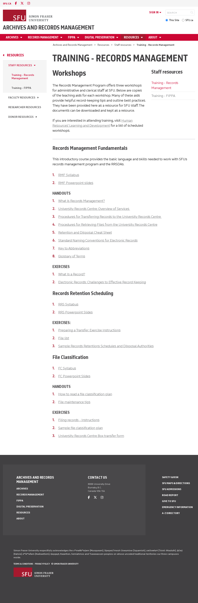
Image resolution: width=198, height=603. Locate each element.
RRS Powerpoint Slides (75, 312)
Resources (132, 37)
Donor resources (20, 117)
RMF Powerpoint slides (75, 183)
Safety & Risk (170, 477)
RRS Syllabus (68, 304)
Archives (12, 37)
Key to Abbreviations (73, 248)
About (153, 37)
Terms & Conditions (23, 563)
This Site (174, 20)
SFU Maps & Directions (176, 483)
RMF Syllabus (68, 175)
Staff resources (122, 44)
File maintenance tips (74, 402)
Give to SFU (169, 501)
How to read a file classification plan (85, 394)
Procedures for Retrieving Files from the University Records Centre (107, 224)
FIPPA (72, 37)
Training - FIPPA (21, 88)
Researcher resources (24, 107)
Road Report (170, 495)
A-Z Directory (171, 513)
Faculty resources (21, 97)
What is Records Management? (81, 201)
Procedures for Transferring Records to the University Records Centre (110, 217)
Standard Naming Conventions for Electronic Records (98, 240)
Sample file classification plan (80, 428)
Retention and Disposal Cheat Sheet (85, 232)
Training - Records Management (23, 76)
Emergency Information (177, 507)
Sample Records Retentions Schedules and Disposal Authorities (106, 346)
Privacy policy (42, 563)
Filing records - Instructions (78, 420)
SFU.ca (189, 20)
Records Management (43, 37)
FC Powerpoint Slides (74, 376)
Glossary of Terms (71, 256)
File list (63, 338)
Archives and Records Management (48, 27)
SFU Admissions (171, 489)
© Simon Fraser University (64, 563)
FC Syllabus (67, 368)
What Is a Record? (71, 274)
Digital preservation (100, 37)
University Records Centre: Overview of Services (94, 209)
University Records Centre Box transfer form (91, 436)
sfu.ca (7, 3)
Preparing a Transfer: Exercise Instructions (89, 330)
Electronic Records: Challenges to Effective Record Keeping (102, 282)
